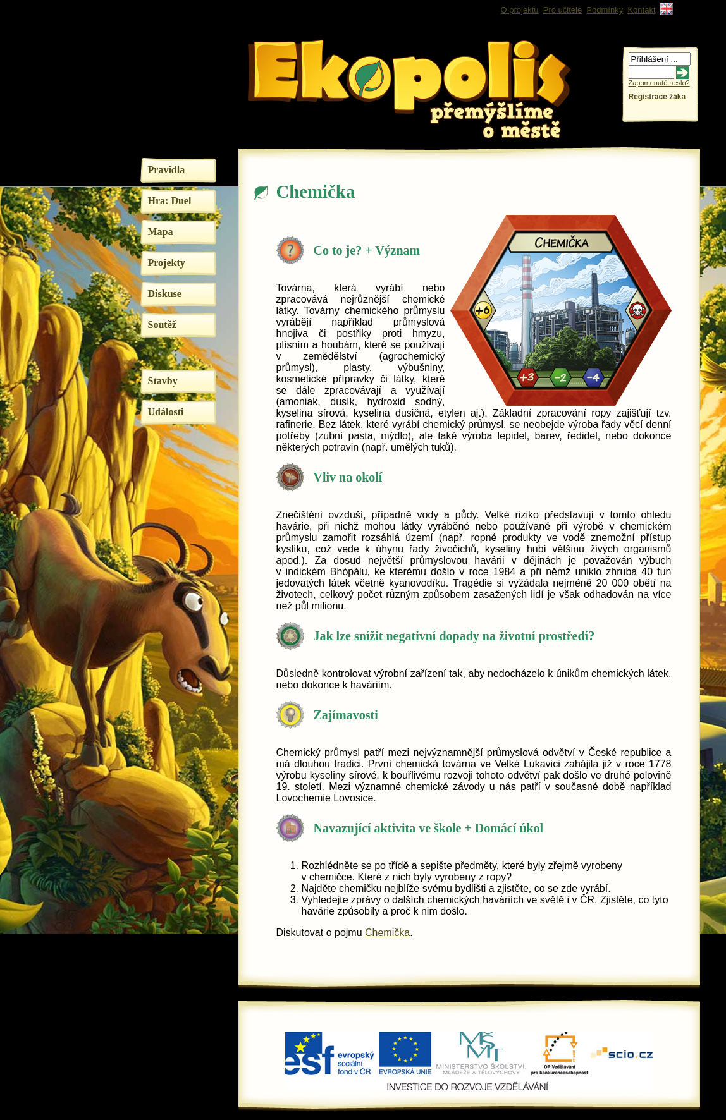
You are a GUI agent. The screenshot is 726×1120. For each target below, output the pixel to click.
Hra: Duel (170, 200)
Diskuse (165, 293)
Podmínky (604, 10)
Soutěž (162, 324)
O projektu (520, 10)
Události (166, 411)
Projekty (166, 262)
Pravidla (166, 169)
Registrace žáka (657, 96)
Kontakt (641, 10)
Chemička (387, 932)
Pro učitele (562, 10)
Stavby (163, 380)
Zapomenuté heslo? (659, 83)
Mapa (160, 231)
